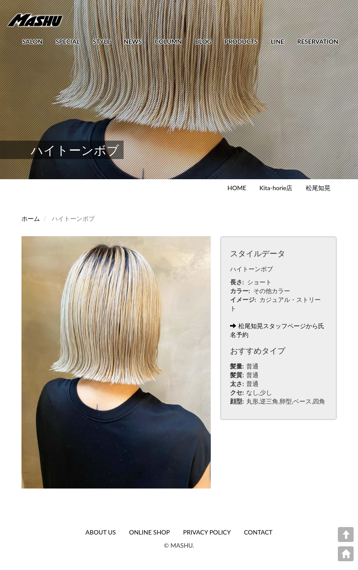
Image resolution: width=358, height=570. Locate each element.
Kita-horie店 (275, 187)
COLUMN (168, 41)
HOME (236, 187)
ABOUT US (100, 532)
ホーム (30, 218)
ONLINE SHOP (149, 532)
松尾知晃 (318, 187)
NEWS (133, 41)
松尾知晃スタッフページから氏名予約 (277, 330)
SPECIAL (68, 41)
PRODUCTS (241, 41)
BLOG (203, 41)
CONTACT (258, 532)
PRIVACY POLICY (207, 532)
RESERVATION (317, 41)
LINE (277, 41)
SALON (32, 41)
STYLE (101, 41)
